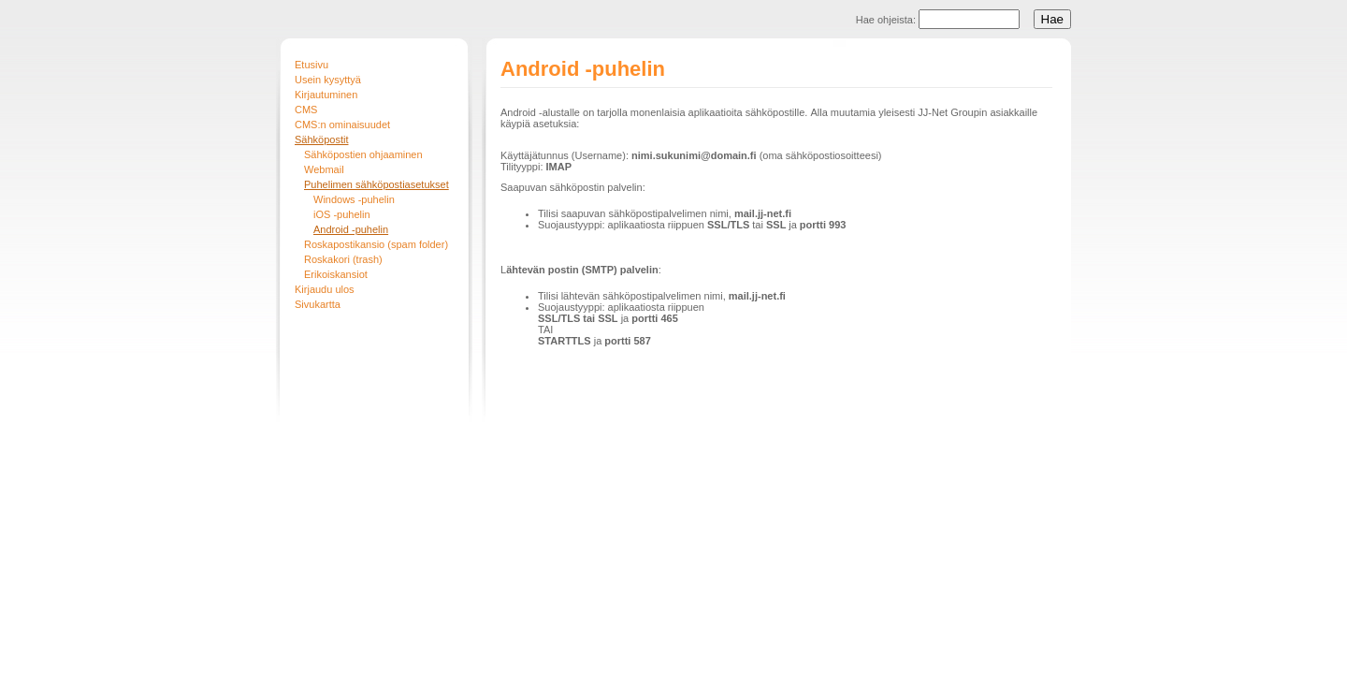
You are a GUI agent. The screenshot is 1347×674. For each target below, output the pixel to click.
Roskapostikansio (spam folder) (376, 244)
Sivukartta (317, 304)
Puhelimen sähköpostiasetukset (376, 184)
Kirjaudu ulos (325, 289)
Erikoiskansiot (336, 274)
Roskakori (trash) (343, 259)
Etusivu (311, 64)
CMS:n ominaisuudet (342, 124)
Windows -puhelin (354, 199)
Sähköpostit (321, 139)
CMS (306, 109)
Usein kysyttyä (328, 79)
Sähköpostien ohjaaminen (363, 154)
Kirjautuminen (326, 94)
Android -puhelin (350, 229)
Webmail (324, 169)
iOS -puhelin (341, 214)
